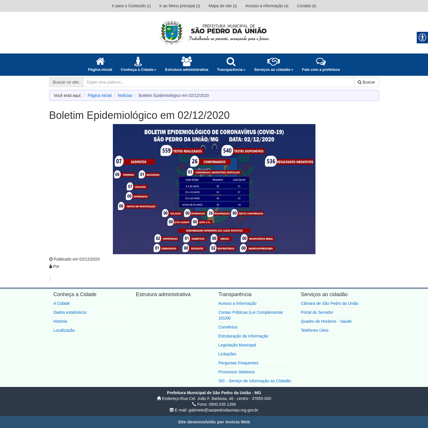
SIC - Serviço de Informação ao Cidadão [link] (254, 381)
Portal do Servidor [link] (317, 312)
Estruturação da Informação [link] (243, 336)
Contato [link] (306, 5)
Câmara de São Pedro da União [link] (330, 303)
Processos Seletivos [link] (236, 372)
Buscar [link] (366, 82)
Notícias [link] (125, 95)
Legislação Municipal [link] (237, 345)
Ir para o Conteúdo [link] (131, 5)
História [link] (60, 321)
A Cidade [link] (62, 303)
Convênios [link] (228, 327)
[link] (214, 32)
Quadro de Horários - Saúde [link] (326, 321)
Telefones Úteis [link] (315, 330)
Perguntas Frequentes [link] (238, 363)
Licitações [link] (227, 354)
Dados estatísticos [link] (70, 312)
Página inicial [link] (100, 95)
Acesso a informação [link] (266, 5)
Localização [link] (64, 330)
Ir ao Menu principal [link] (179, 5)
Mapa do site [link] (223, 5)
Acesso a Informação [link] (237, 303)
